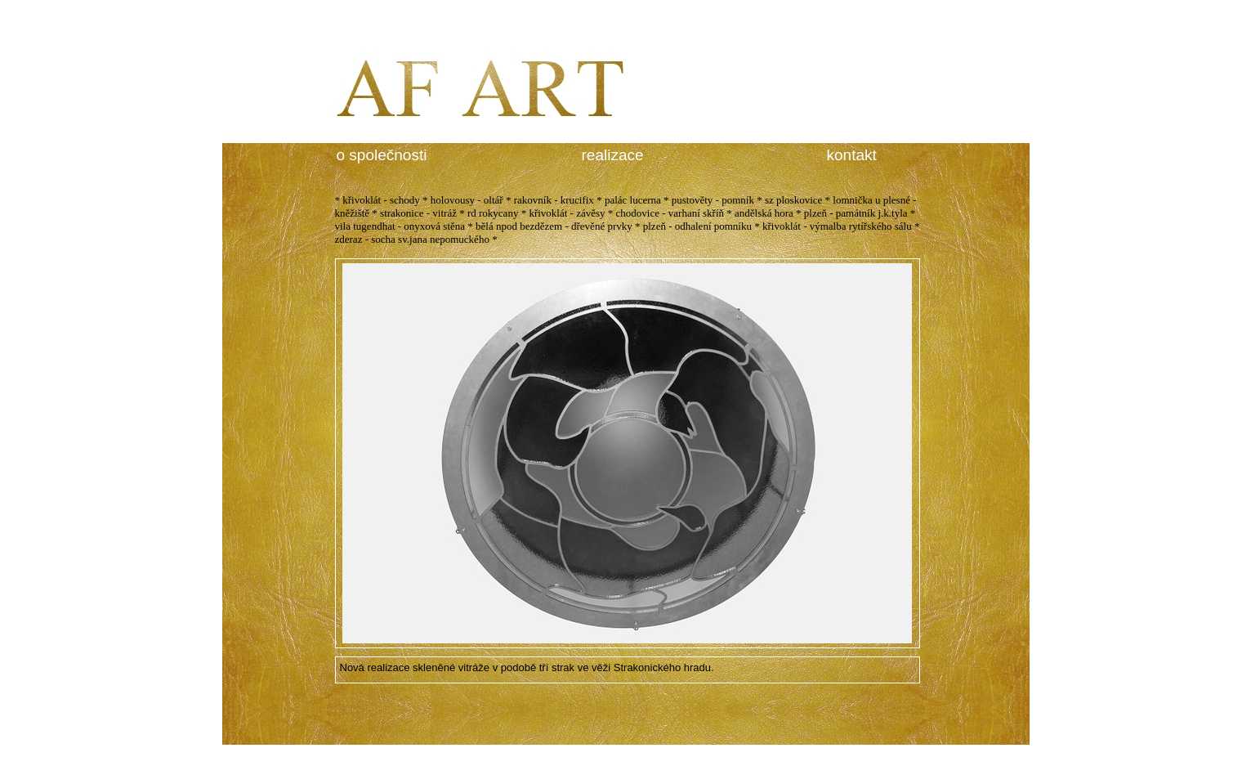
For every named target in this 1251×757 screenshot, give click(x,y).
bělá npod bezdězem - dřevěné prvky (554, 226)
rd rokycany (492, 213)
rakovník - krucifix (554, 200)
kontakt (852, 154)
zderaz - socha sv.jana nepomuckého (412, 239)
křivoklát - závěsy (567, 213)
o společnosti (382, 154)
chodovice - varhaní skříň (670, 213)
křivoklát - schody (381, 200)
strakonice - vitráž (418, 213)
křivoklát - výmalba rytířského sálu (837, 226)
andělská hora (764, 213)
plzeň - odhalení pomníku (697, 226)
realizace (613, 154)
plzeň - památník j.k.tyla (856, 213)
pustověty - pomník (713, 200)
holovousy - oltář (467, 200)
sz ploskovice (793, 200)
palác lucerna (633, 200)
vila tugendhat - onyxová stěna (400, 226)
